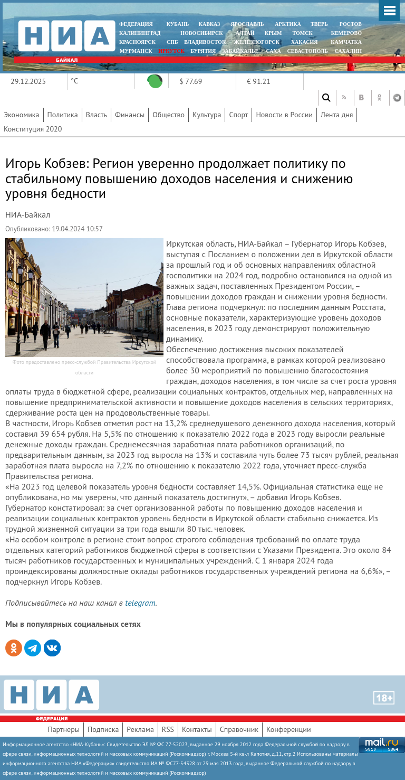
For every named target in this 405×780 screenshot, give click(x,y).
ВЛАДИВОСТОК (205, 42)
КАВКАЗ (209, 24)
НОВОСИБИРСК (201, 33)
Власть (96, 114)
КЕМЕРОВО (346, 33)
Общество (168, 114)
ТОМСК (304, 33)
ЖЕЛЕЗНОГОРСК (256, 42)
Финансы (129, 114)
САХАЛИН (348, 51)
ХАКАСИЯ (303, 42)
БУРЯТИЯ (203, 51)
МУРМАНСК (136, 51)
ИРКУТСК (171, 51)
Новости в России (284, 114)
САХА (273, 51)
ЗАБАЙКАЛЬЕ (241, 51)
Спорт (238, 114)
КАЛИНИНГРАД (139, 33)
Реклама (140, 729)
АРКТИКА (288, 24)
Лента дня (337, 114)
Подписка (103, 729)
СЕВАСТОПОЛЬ (307, 51)
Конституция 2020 (33, 129)
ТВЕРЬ (319, 24)
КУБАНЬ (178, 24)
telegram (140, 602)
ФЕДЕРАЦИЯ (136, 24)
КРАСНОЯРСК (137, 42)
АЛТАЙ (245, 33)
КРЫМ (273, 33)
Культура (206, 114)
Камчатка (346, 42)
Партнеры (63, 729)
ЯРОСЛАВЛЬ (247, 24)
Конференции (288, 729)
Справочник (239, 729)
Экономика (22, 114)
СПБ (172, 42)
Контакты (197, 729)
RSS (168, 729)
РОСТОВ (351, 24)
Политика (62, 114)
